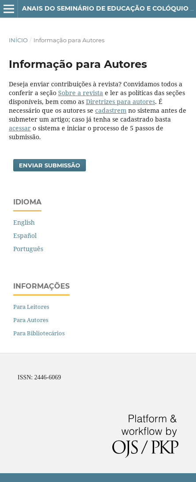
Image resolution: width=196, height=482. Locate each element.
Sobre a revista (80, 93)
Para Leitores (31, 307)
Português (28, 249)
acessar (20, 128)
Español (25, 235)
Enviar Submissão (49, 165)
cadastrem (110, 110)
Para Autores (30, 320)
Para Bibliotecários (39, 333)
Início (18, 40)
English (24, 222)
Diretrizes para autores (120, 101)
